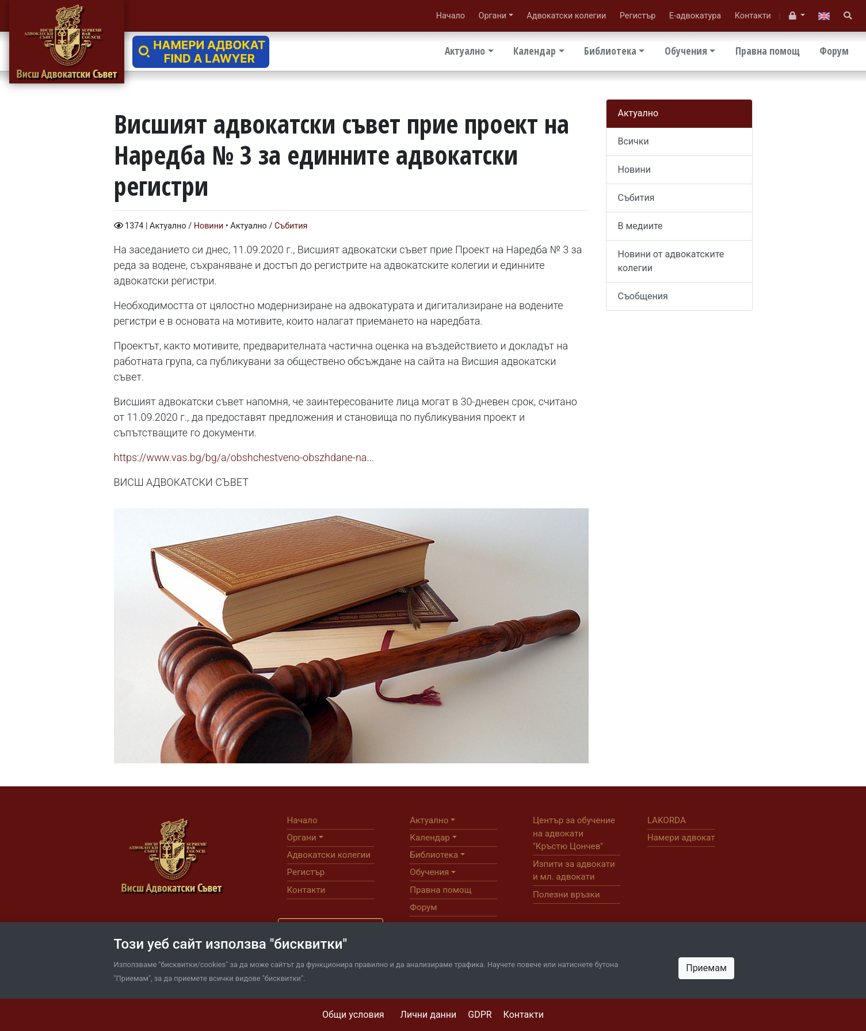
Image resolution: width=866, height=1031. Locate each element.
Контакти (523, 1014)
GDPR (479, 1014)
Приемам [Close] (706, 967)
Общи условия (353, 1014)
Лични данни (428, 1014)
